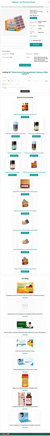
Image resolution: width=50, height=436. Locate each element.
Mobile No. (5, 80)
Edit (46, 81)
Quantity (29, 80)
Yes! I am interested (25, 65)
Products (6, 6)
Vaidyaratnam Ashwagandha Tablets (36, 133)
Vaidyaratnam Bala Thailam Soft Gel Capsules (25, 268)
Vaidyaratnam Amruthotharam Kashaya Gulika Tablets (25, 230)
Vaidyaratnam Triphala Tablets (12, 172)
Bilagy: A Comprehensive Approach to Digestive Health (25, 388)
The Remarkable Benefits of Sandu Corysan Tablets (25, 369)
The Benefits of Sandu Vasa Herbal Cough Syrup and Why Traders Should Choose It (25, 295)
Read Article (25, 297)
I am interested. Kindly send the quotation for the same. (27, 87)
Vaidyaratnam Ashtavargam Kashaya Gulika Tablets (25, 249)
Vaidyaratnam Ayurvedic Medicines (15, 6)
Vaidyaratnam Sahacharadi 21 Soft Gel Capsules (25, 211)
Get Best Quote (25, 117)
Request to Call (36, 40)
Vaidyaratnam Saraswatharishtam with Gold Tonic (25, 114)
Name (5, 77)
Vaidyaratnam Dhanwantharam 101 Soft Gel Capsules (25, 191)
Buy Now (33, 18)
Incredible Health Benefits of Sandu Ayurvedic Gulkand (25, 406)
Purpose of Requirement (4, 84)
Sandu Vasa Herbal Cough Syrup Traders (25, 351)
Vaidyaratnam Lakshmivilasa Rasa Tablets (34, 153)
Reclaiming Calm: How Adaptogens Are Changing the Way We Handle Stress (25, 314)
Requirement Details (4, 88)
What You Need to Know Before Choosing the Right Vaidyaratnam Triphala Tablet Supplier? (25, 332)
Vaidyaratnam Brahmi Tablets (14, 153)
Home (2, 6)
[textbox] (42, 81)
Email (30, 77)
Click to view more (33, 36)
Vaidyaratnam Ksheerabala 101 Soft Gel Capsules (34, 172)
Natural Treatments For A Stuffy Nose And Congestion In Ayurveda (25, 425)
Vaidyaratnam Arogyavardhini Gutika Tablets (15, 133)
